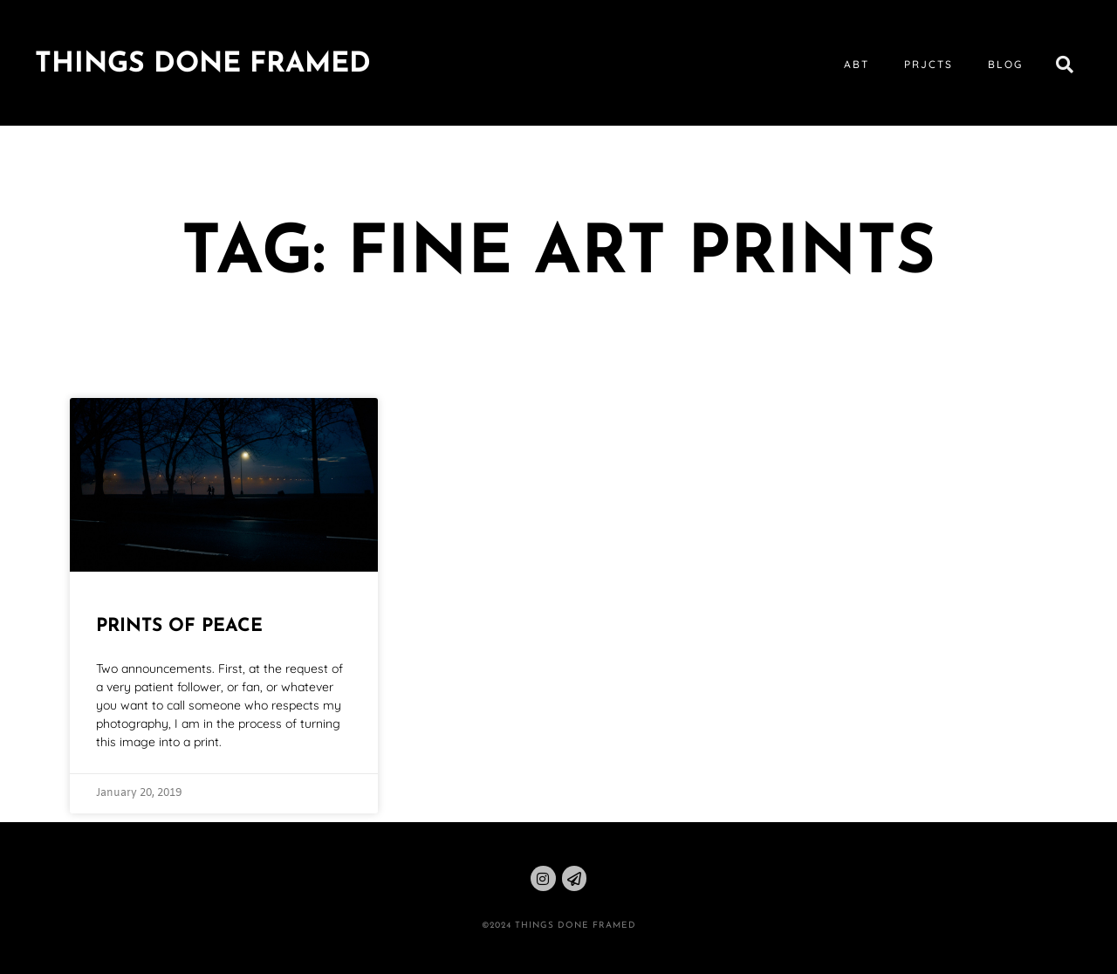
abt (856, 64)
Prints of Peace (179, 626)
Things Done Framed (203, 65)
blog (1005, 64)
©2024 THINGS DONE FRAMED (559, 925)
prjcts (928, 64)
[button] (1064, 64)
